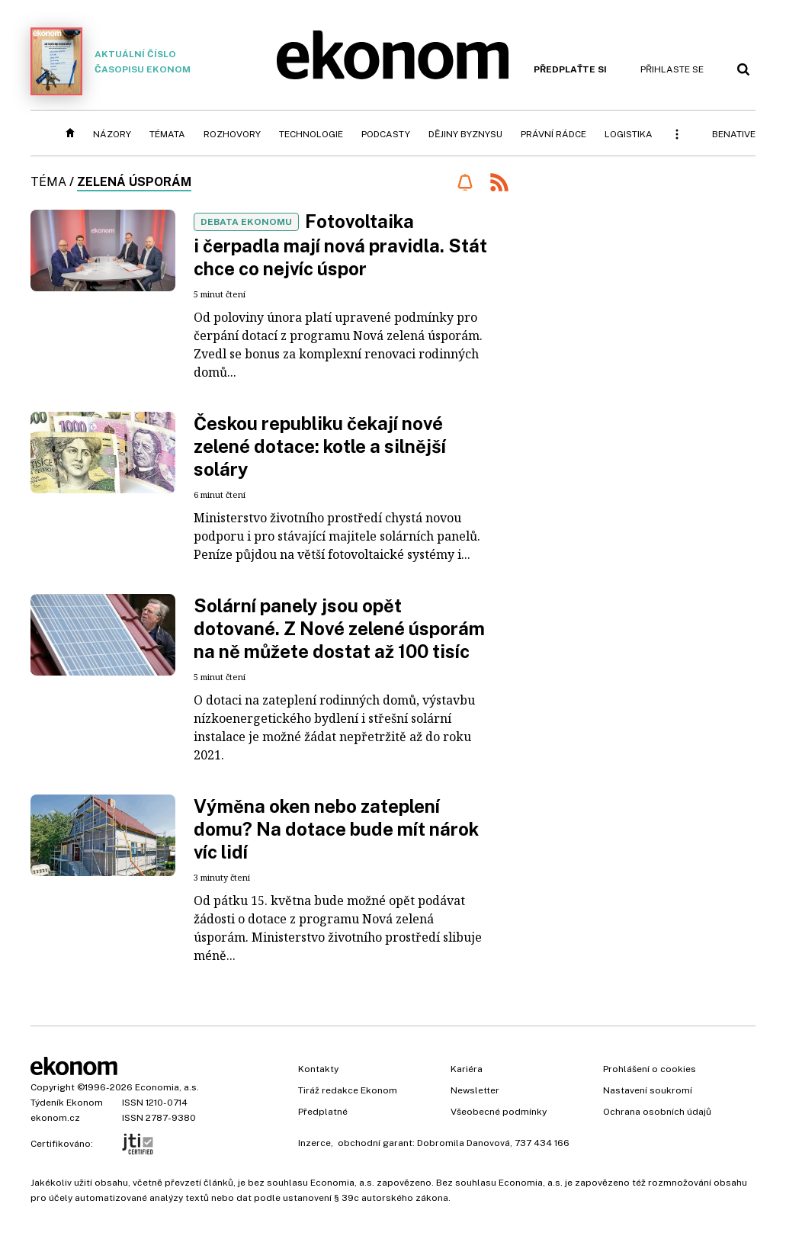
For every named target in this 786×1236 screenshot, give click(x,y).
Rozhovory (232, 134)
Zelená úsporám (134, 182)
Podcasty (385, 134)
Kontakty (318, 1069)
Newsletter (475, 1090)
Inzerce (314, 1143)
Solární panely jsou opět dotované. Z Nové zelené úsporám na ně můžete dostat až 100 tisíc (339, 628)
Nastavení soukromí (647, 1090)
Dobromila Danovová (463, 1143)
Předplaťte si (570, 69)
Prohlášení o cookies (649, 1069)
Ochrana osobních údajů (657, 1111)
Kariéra (467, 1069)
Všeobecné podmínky (499, 1111)
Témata (167, 134)
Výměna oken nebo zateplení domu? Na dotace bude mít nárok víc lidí (336, 828)
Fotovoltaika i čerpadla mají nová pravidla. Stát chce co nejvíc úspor (340, 244)
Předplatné (323, 1111)
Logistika (629, 134)
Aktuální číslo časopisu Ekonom (110, 61)
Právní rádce (553, 134)
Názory (112, 134)
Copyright (52, 1087)
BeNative (734, 134)
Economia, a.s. (167, 1087)
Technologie (311, 134)
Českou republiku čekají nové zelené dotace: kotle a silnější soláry (320, 446)
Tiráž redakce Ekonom (347, 1090)
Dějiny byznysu (465, 134)
